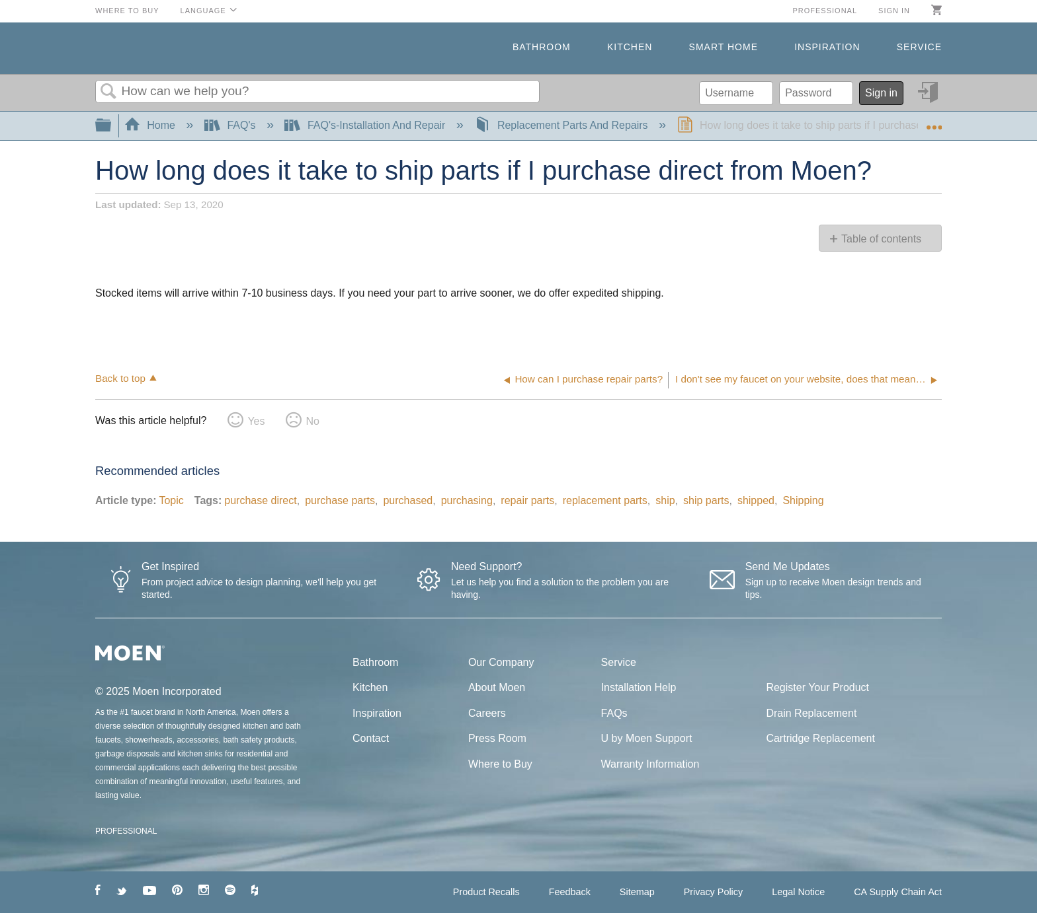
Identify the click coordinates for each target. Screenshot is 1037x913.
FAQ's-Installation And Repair (366, 125)
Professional (824, 11)
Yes (256, 421)
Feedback (570, 892)
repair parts (527, 500)
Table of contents (881, 238)
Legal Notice (798, 892)
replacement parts (605, 500)
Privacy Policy (713, 892)
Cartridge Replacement (820, 738)
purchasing (467, 500)
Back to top (120, 378)
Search (108, 92)
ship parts (706, 500)
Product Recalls (486, 892)
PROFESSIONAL (126, 831)
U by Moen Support (646, 738)
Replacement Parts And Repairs (562, 125)
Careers (487, 713)
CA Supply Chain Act (898, 892)
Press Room (497, 738)
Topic (171, 500)
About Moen (496, 687)
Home (151, 125)
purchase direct (260, 500)
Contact (371, 738)
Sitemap (637, 892)
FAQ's (231, 125)
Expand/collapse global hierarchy (111, 126)
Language (203, 11)
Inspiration (827, 47)
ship (665, 500)
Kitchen (629, 47)
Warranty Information (650, 764)
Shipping (802, 500)
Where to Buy (127, 11)
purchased (408, 500)
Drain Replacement (811, 713)
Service (919, 47)
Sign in (894, 11)
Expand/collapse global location (934, 121)
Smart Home (723, 47)
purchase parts (340, 500)
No (312, 421)
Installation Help (639, 687)
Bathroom (542, 47)
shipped (755, 500)
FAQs (614, 713)
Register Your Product (817, 687)
